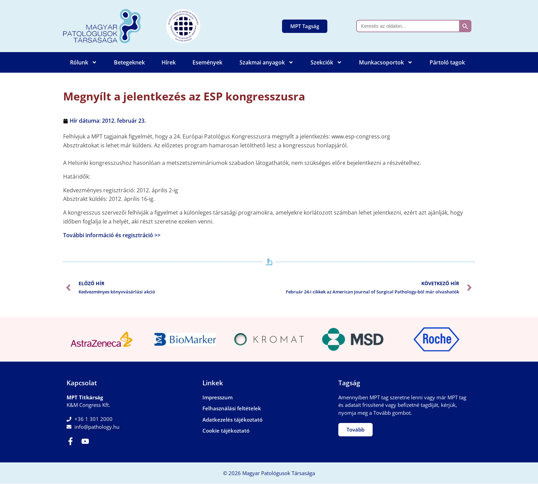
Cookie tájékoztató (225, 430)
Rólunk (83, 62)
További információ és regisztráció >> (112, 235)
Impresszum (217, 397)
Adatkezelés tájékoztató (232, 419)
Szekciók (326, 62)
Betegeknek (129, 62)
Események (207, 62)
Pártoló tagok (447, 62)
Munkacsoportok (386, 62)
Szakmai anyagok (266, 62)
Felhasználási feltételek (231, 408)
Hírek (169, 62)
